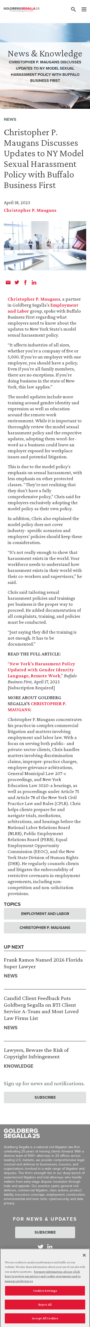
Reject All (45, 1306)
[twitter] (16, 282)
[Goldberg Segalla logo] (22, 9)
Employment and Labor (45, 913)
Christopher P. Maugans (30, 210)
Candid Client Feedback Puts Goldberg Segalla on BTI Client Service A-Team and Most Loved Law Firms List (41, 1008)
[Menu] (81, 9)
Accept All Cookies (45, 1320)
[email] (8, 282)
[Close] (84, 1257)
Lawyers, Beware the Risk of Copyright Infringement (36, 1053)
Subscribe (45, 1097)
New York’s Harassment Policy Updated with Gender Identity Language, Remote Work (41, 669)
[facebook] (25, 282)
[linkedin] (34, 282)
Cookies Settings (45, 1292)
